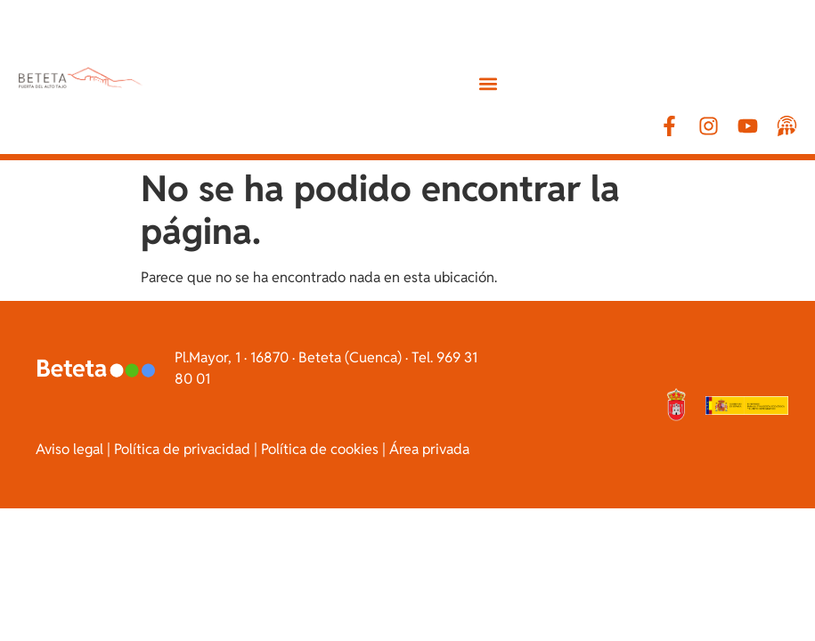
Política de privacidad (182, 449)
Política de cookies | (323, 449)
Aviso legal (69, 449)
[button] (488, 83)
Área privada (429, 449)
